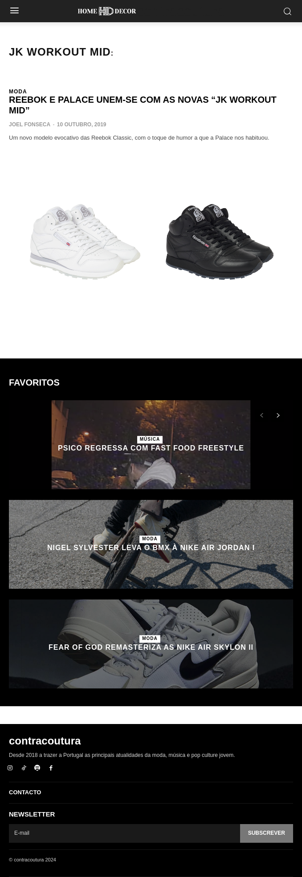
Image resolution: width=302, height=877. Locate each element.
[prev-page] (261, 415)
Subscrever (266, 833)
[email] (124, 833)
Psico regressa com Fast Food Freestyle (151, 448)
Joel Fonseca (29, 124)
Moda (18, 91)
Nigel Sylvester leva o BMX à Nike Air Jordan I (151, 547)
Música (150, 439)
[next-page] (277, 415)
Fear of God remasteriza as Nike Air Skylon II (151, 647)
